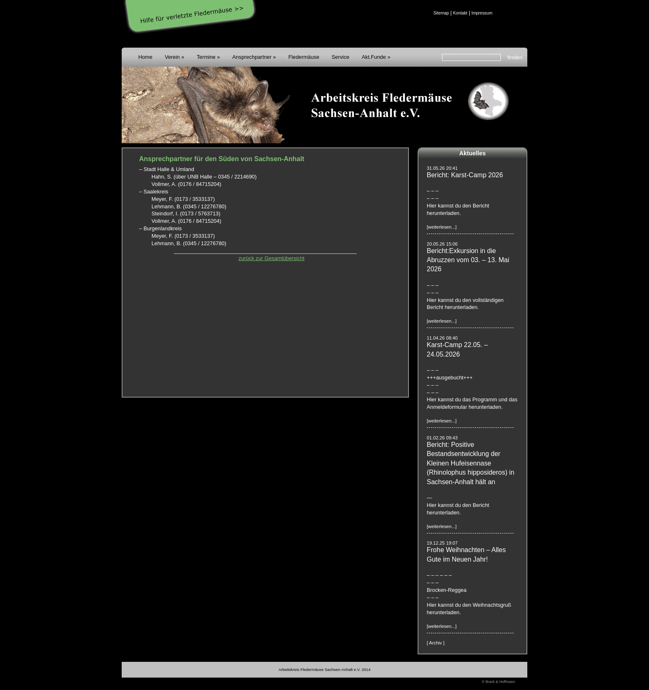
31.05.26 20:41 (442, 168)
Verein (172, 57)
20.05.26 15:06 (442, 243)
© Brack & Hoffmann (498, 682)
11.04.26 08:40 (442, 337)
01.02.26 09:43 (442, 437)
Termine (206, 57)
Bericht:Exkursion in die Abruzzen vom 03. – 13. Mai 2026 (468, 260)
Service (340, 57)
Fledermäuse (304, 57)
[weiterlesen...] (442, 226)
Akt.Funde (374, 57)
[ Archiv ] (436, 642)
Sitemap (441, 13)
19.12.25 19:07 (442, 542)
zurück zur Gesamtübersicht (271, 258)
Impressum (482, 13)
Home (145, 57)
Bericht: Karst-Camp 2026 (465, 175)
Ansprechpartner (252, 57)
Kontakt (460, 13)
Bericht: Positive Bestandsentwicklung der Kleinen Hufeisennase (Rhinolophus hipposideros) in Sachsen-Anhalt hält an (470, 463)
